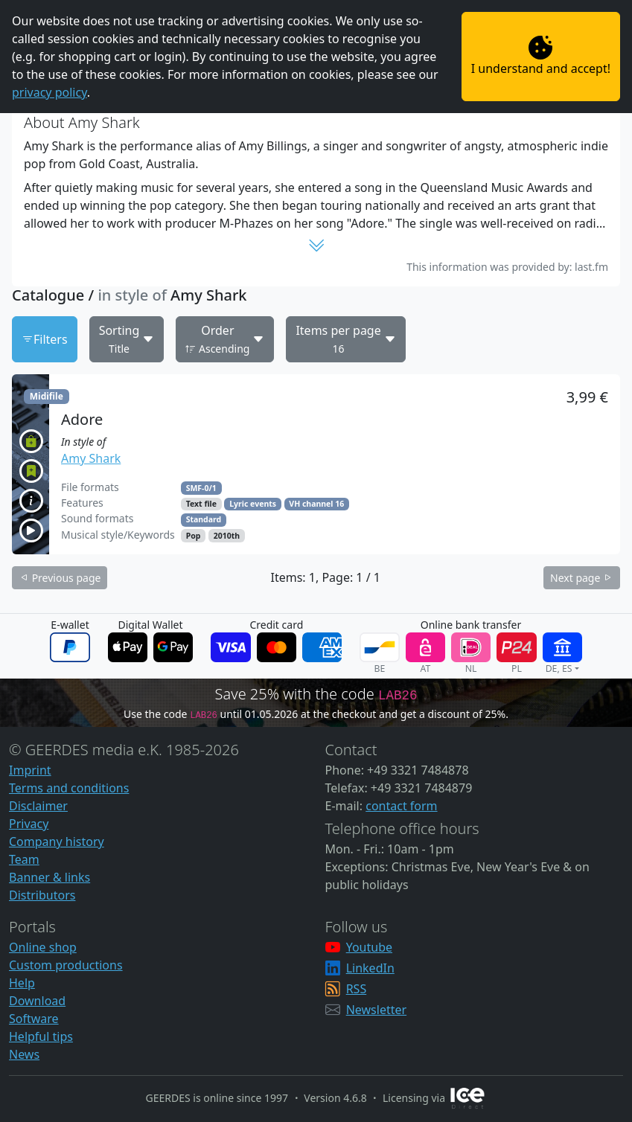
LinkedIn (370, 968)
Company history (56, 841)
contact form (401, 806)
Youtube (369, 947)
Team (24, 859)
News (24, 1054)
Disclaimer (38, 806)
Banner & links (49, 877)
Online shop (43, 947)
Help (22, 983)
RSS (356, 989)
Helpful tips (41, 1036)
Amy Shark (91, 458)
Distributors (42, 895)
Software (34, 1018)
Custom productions (66, 965)
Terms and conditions (69, 788)
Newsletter (376, 1009)
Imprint (30, 770)
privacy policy (49, 92)
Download (37, 1001)
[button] (316, 464)
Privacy (28, 823)
